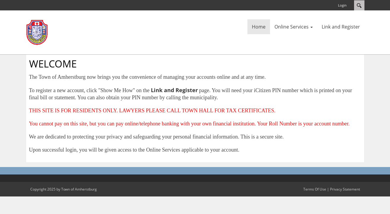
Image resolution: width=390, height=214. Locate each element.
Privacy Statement (345, 189)
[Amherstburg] (37, 31)
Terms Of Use (314, 189)
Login (342, 5)
